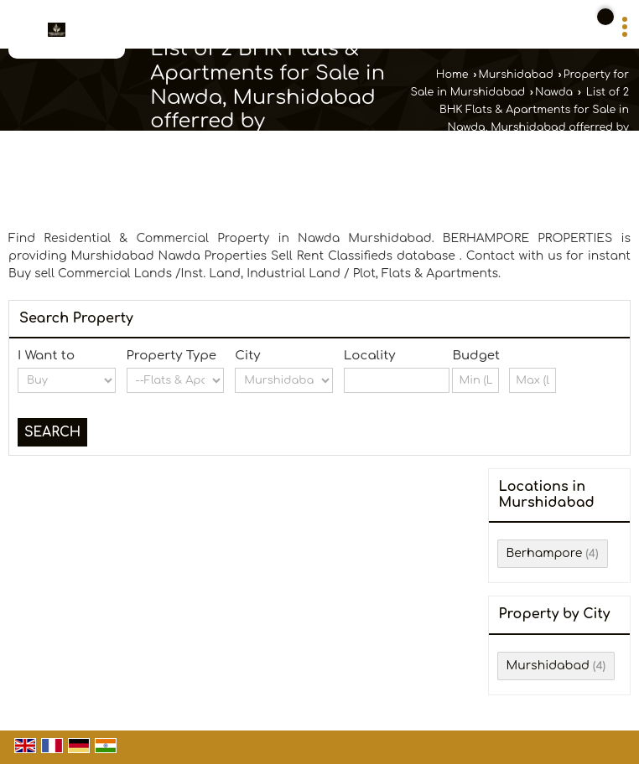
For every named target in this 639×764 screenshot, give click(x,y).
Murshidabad (515, 74)
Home (452, 74)
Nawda (554, 92)
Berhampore (545, 553)
